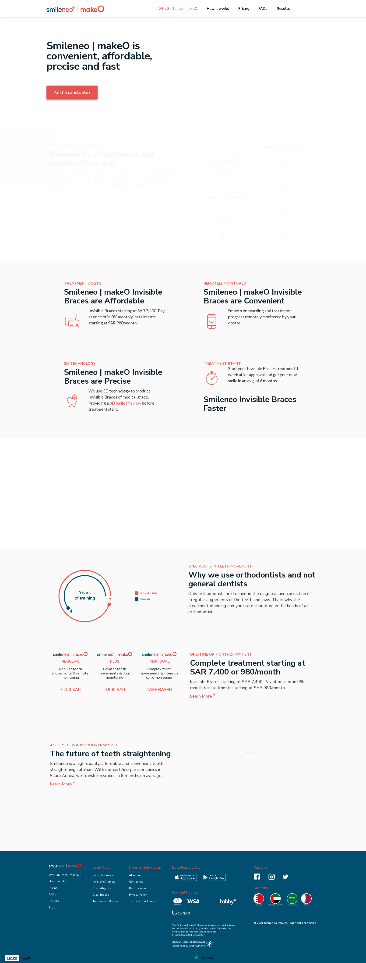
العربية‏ (26, 958)
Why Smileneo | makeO (177, 8)
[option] (25, 958)
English (12, 958)
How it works (218, 8)
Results (283, 8)
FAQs (263, 8)
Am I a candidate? (72, 92)
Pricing (243, 8)
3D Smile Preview (125, 403)
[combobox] (12, 958)
